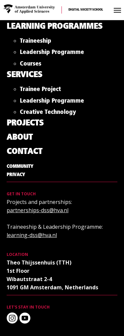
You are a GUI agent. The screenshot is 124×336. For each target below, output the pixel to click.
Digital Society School (85, 9)
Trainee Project (40, 90)
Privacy (16, 174)
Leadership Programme (52, 53)
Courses (30, 65)
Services (24, 75)
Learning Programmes (55, 27)
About (20, 137)
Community (20, 166)
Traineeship (35, 42)
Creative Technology (48, 113)
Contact (24, 152)
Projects (25, 123)
